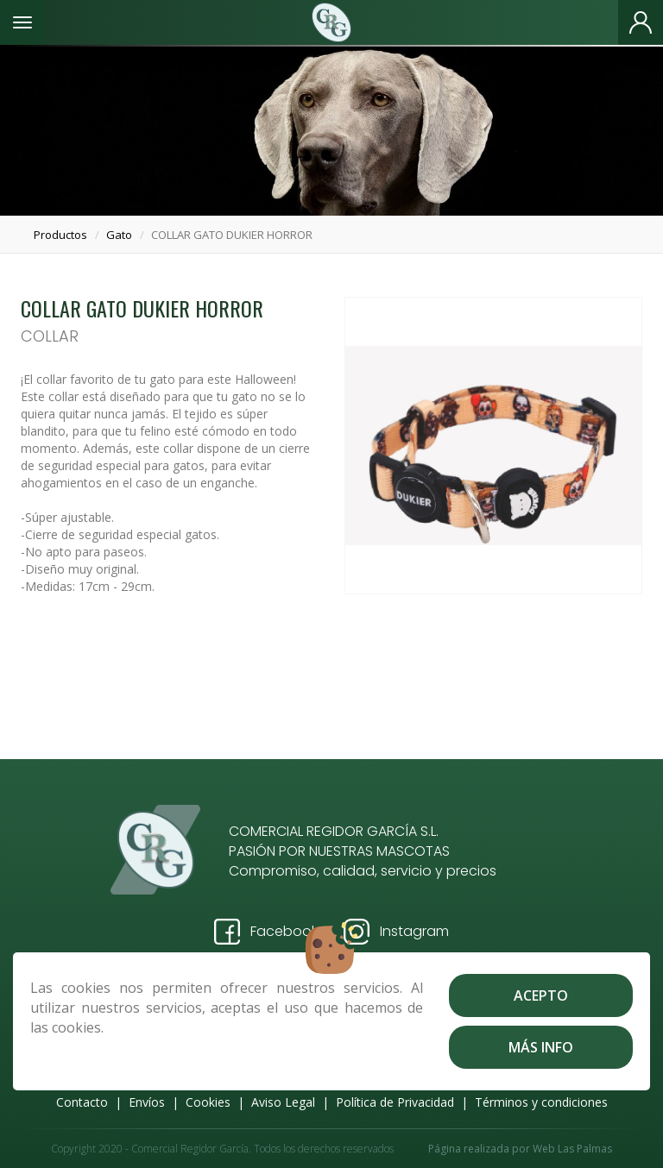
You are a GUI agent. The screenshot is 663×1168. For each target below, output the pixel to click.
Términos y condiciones (541, 1102)
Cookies (208, 1102)
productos (60, 234)
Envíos (147, 1102)
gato (119, 234)
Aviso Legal (283, 1102)
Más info (540, 1047)
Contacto (82, 1102)
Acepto (541, 995)
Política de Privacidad (395, 1102)
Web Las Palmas (572, 1148)
